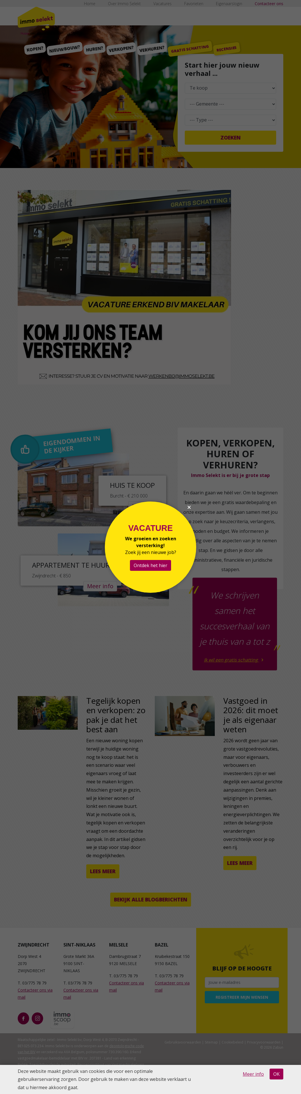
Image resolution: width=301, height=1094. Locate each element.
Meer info (253, 1074)
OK (276, 1074)
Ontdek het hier (150, 565)
